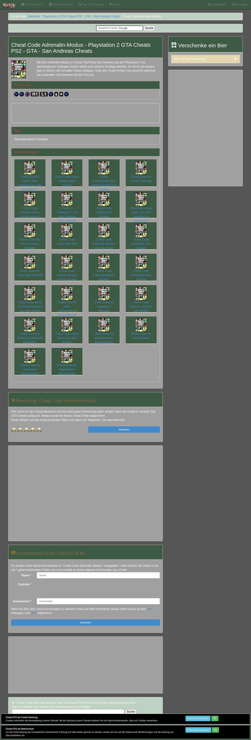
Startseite (34, 16)
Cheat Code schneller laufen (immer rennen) (30, 208)
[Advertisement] (85, 112)
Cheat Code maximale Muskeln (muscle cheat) (104, 239)
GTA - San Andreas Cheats (102, 16)
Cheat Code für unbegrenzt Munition (104, 302)
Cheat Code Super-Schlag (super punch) (67, 176)
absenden (85, 622)
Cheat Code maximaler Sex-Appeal (141, 239)
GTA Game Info (61, 4)
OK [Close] (214, 718)
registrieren (217, 4)
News (114, 4)
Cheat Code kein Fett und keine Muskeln (30, 239)
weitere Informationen (198, 718)
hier (149, 609)
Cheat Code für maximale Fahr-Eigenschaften (104, 333)
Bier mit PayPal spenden (205, 58)
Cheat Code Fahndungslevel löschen (141, 270)
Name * (26, 575)
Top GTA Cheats (90, 4)
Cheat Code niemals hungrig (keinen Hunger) (66, 270)
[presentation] (64, 588)
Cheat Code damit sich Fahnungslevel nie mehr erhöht (29, 302)
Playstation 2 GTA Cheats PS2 (62, 16)
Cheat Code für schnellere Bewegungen (30, 365)
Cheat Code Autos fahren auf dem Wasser (67, 333)
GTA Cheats (32, 4)
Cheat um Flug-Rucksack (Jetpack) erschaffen (30, 333)
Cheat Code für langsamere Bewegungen (67, 365)
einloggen (240, 4)
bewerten (124, 429)
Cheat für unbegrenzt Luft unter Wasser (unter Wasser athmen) (67, 212)
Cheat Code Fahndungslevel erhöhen (104, 270)
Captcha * (24, 584)
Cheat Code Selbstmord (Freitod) (104, 208)
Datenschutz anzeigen (198, 730)
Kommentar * (22, 601)
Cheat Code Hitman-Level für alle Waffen (141, 302)
